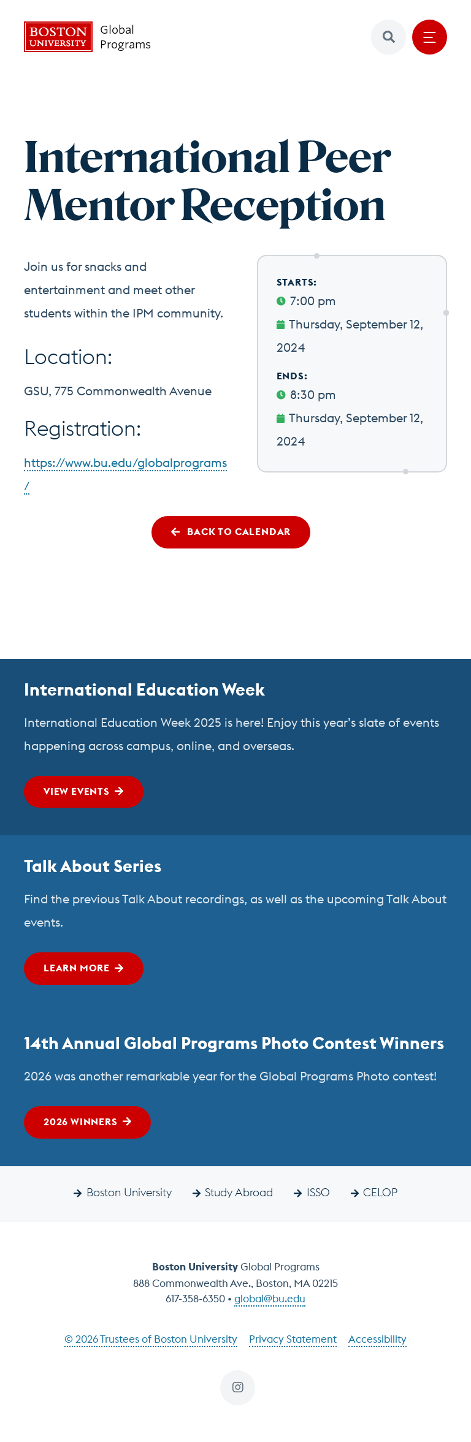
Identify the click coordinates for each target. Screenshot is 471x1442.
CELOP (380, 1192)
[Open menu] (429, 37)
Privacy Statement (293, 1339)
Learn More (77, 968)
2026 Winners (81, 1121)
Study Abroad (239, 1192)
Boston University (129, 1192)
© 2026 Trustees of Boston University (150, 1339)
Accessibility (377, 1339)
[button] (388, 37)
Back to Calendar (238, 531)
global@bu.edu (269, 1298)
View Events (77, 791)
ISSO (318, 1192)
